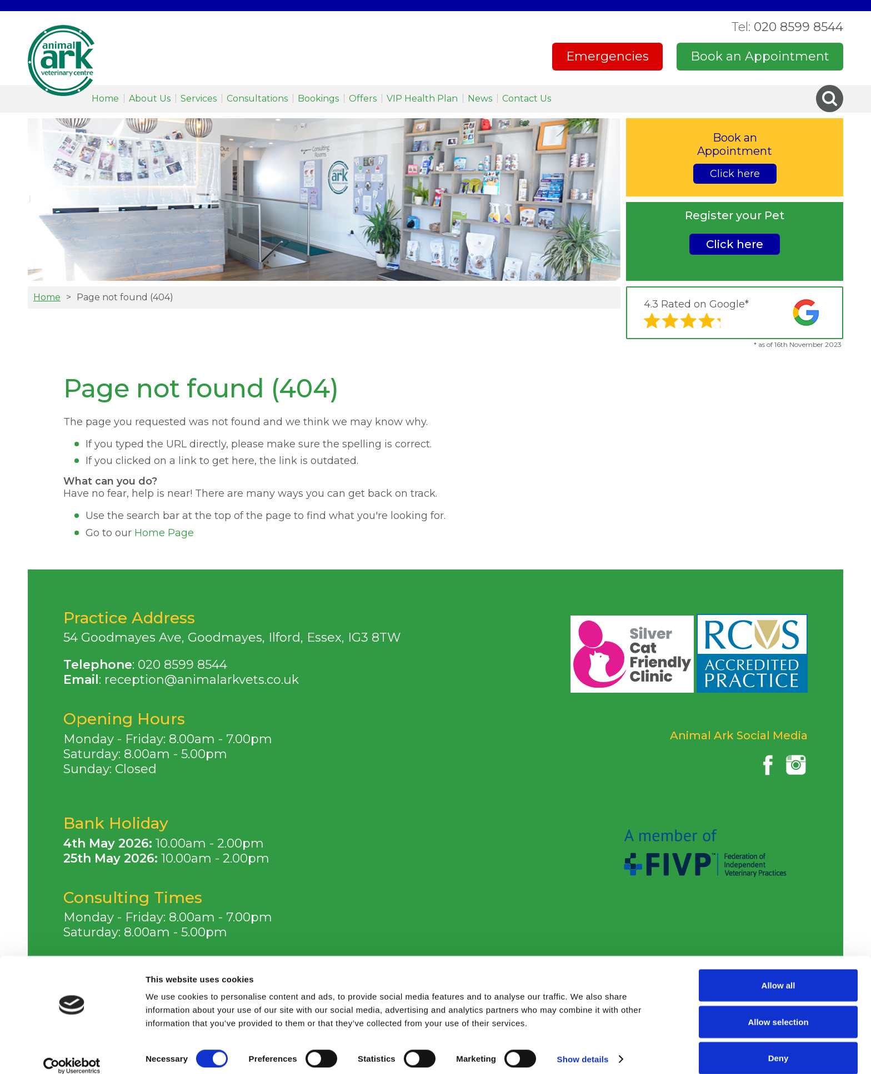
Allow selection (778, 1008)
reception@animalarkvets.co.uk (201, 679)
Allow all (778, 971)
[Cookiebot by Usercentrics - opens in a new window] (72, 1052)
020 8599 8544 (787, 26)
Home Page (164, 533)
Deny (778, 1044)
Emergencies (607, 56)
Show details (583, 1045)
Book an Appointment (759, 56)
